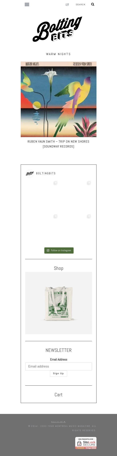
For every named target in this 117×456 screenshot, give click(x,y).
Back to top (58, 422)
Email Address (58, 359)
